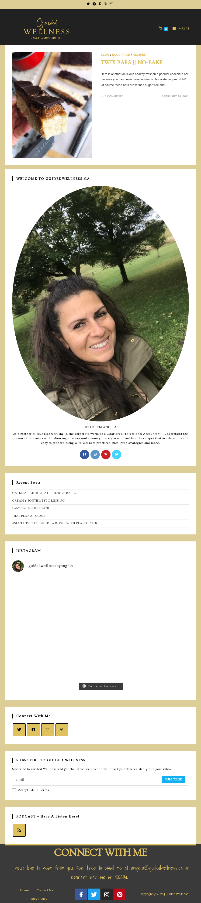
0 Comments (114, 96)
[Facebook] (84, 454)
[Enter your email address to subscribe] (100, 780)
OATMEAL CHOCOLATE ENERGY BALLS (44, 493)
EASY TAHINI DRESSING (31, 508)
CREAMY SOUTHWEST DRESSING (38, 500)
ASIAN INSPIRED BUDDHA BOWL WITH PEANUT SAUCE (56, 523)
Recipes (139, 54)
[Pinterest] (106, 454)
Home (24, 890)
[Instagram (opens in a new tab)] (105, 4)
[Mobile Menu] (179, 29)
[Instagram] (95, 454)
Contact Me (45, 890)
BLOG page (121, 54)
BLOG (105, 54)
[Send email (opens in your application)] (111, 4)
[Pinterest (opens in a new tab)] (100, 4)
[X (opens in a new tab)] (89, 4)
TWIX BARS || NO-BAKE (132, 62)
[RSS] (19, 830)
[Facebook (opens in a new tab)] (94, 4)
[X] (116, 454)
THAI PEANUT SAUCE (29, 515)
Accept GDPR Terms (30, 790)
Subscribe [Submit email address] (173, 779)
